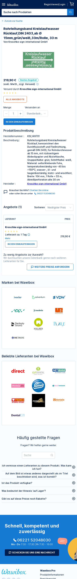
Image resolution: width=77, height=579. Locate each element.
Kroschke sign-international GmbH (46, 183)
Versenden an (32, 107)
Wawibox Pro (47, 570)
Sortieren (39, 207)
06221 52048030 (44, 193)
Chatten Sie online (38, 190)
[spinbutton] (13, 113)
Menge (7, 107)
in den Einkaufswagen (19, 121)
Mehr (7, 238)
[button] (6, 113)
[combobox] (38, 12)
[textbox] (34, 12)
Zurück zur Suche (12, 21)
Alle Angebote (15, 99)
